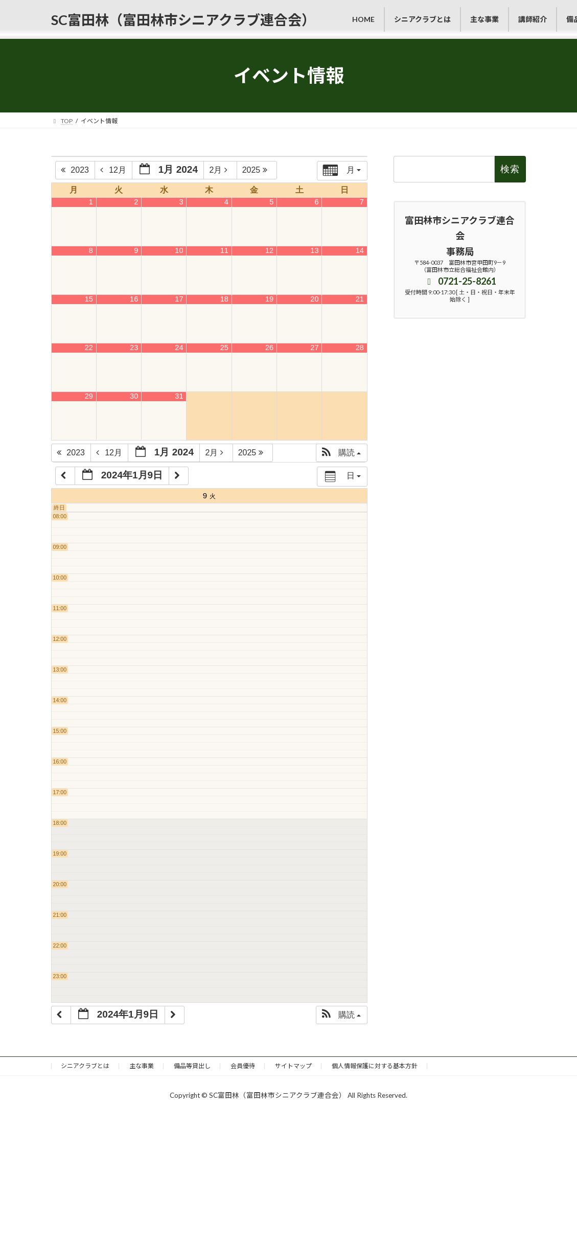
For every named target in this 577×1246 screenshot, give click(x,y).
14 (360, 250)
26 (269, 347)
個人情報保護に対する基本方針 (375, 1066)
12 (269, 250)
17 (179, 299)
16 (134, 299)
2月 (221, 170)
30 (134, 396)
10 (179, 250)
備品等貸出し (192, 1066)
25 (224, 347)
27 (314, 347)
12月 (114, 170)
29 (89, 396)
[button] (341, 453)
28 (360, 347)
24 (179, 347)
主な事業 (141, 1066)
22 (89, 347)
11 (224, 250)
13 (314, 250)
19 (269, 299)
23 (134, 347)
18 (224, 299)
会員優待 (242, 1066)
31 (179, 396)
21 (360, 299)
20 (314, 299)
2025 (257, 170)
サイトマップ (293, 1066)
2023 (76, 170)
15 (89, 299)
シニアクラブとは (85, 1066)
